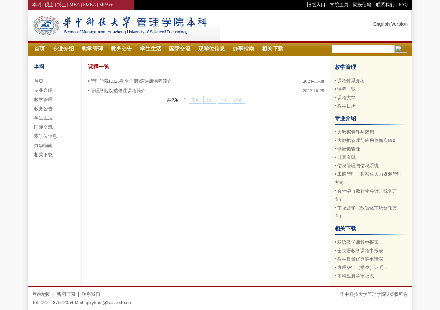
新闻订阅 (66, 294)
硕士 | (50, 4)
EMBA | (91, 4)
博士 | (63, 4)
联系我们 (91, 294)
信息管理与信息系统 (358, 165)
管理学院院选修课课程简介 (118, 90)
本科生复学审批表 (355, 276)
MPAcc (106, 4)
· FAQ (402, 4)
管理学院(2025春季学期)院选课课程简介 (131, 81)
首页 (39, 49)
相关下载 (272, 49)
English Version (390, 24)
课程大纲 (346, 97)
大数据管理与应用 (355, 132)
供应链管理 (348, 149)
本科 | (38, 4)
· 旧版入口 (314, 4)
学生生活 (150, 49)
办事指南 (243, 49)
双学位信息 (211, 49)
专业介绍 (63, 49)
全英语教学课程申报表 (360, 250)
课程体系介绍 (351, 80)
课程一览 (346, 89)
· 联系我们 (383, 4)
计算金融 (346, 157)
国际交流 (179, 49)
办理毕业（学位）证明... (362, 267)
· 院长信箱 (360, 4)
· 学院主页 (337, 4)
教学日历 (346, 106)
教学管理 (92, 49)
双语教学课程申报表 (358, 242)
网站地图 (41, 294)
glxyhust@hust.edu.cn (108, 302)
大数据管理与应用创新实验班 (367, 140)
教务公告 (121, 49)
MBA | (76, 4)
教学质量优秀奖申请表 (360, 259)
